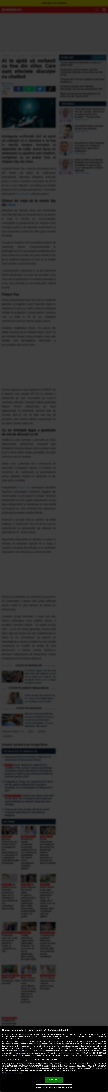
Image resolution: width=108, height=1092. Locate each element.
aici (19, 1051)
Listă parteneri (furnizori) (12, 1073)
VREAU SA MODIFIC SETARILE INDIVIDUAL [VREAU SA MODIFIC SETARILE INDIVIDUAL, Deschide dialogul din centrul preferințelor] (54, 1087)
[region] (54, 1059)
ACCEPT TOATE (54, 1080)
